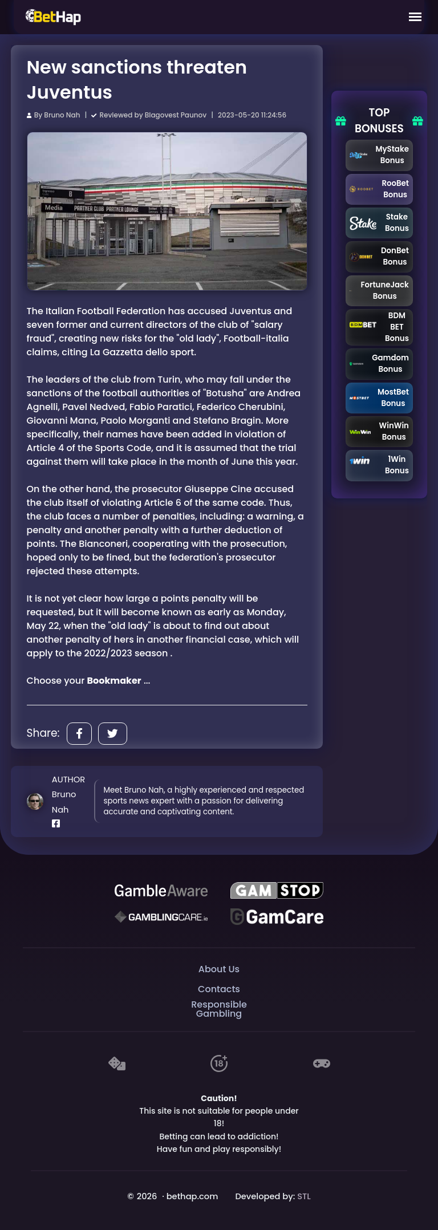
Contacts (219, 989)
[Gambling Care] (161, 917)
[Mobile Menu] (415, 17)
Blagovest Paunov (175, 115)
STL (304, 1196)
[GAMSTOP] (276, 890)
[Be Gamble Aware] (161, 890)
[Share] (79, 733)
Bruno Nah (62, 115)
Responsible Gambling (219, 1010)
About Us (219, 969)
